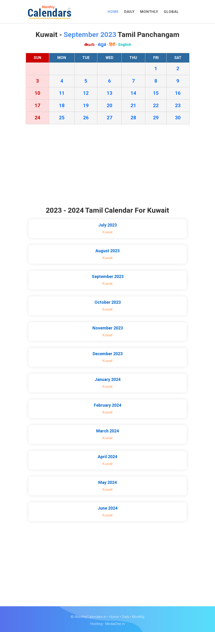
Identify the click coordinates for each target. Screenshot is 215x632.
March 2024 (107, 430)
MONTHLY (149, 12)
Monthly (138, 617)
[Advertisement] (107, 166)
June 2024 (107, 508)
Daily (125, 617)
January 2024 (107, 379)
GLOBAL (171, 12)
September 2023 (108, 276)
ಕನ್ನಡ (102, 44)
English (124, 44)
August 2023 (107, 250)
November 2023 (107, 327)
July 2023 (107, 225)
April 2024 (107, 456)
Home (114, 617)
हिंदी (112, 44)
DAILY (129, 12)
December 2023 (108, 353)
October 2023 (108, 302)
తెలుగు (89, 44)
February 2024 (107, 405)
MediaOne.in (115, 624)
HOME (113, 12)
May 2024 (107, 482)
